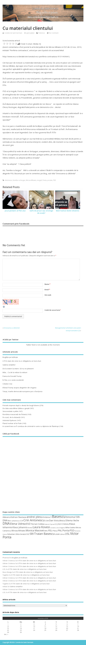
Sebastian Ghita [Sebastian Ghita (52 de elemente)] (13, 534)
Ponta (45, 180)
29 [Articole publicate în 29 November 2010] (8, 632)
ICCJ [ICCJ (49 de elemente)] (56, 524)
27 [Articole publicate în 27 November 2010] (67, 630)
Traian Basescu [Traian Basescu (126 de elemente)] (44, 534)
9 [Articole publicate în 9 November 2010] (20, 626)
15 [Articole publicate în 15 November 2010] (8, 628)
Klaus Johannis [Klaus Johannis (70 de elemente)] (19, 527)
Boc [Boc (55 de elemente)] (9, 520)
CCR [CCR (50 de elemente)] (21, 520)
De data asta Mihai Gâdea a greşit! (16, 408)
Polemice (41, 33)
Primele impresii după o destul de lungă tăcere (21, 405)
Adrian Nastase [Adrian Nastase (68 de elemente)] (18, 517)
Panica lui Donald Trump (12, 376)
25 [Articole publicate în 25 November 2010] (45, 630)
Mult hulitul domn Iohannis (67, 211)
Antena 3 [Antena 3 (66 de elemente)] (47, 517)
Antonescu (8, 180)
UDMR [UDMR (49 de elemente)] (57, 534)
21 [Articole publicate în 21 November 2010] (78, 628)
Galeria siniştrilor (9, 365)
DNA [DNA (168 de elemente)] (6, 523)
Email (47, 290)
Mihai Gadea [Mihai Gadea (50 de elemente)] (70, 527)
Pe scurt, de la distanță (11, 417)
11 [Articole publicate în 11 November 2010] (45, 626)
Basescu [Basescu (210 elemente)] (59, 516)
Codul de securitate (52, 310)
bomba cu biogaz (19, 180)
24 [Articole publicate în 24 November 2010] (34, 630)
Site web (48, 295)
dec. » (6, 634)
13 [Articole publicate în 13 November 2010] (67, 626)
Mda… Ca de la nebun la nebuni (15, 372)
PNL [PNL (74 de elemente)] (60, 530)
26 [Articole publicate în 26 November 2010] (56, 630)
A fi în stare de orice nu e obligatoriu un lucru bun (22, 361)
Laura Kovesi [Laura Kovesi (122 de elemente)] (41, 527)
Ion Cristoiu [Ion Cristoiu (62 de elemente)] (63, 524)
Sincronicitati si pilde (10, 411)
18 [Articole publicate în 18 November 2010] (45, 628)
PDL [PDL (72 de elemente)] (50, 530)
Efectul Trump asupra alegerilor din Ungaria (19, 388)
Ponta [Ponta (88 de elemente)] (65, 530)
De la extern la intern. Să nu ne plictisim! (18, 368)
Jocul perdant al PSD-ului (15, 211)
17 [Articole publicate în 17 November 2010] (34, 628)
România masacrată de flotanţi (15, 414)
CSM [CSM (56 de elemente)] (47, 520)
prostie (49, 180)
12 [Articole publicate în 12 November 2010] (56, 626)
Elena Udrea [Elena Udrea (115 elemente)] (18, 524)
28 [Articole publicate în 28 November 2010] (78, 630)
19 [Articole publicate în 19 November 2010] (56, 628)
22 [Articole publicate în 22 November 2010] (8, 630)
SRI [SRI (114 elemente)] (32, 534)
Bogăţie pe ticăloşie (10, 357)
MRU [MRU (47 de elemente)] (46, 531)
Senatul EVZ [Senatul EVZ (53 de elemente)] (24, 534)
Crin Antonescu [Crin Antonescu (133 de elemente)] (34, 520)
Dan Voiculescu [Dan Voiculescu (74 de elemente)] (57, 520)
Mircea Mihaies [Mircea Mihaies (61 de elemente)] (18, 530)
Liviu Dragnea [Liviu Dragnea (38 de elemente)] (60, 528)
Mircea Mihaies (31, 180)
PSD (54, 180)
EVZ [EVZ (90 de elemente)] (28, 523)
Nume (47, 284)
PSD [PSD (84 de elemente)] (72, 530)
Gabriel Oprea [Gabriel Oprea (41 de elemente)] (49, 524)
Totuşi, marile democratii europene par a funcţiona (22, 391)
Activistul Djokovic (9, 420)
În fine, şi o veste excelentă (13, 380)
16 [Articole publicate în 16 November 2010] (21, 628)
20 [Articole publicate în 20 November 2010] (67, 628)
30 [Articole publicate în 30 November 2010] (21, 632)
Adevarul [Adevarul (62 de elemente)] (7, 517)
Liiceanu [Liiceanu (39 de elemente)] (53, 528)
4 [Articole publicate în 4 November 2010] (45, 624)
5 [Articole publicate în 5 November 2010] (56, 624)
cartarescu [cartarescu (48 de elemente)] (15, 521)
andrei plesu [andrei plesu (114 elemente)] (35, 517)
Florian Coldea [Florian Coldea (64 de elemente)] (37, 524)
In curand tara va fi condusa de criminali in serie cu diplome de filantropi (31, 426)
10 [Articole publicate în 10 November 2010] (34, 626)
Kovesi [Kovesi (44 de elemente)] (30, 528)
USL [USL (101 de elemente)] (67, 534)
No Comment (53, 33)
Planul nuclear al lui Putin (12, 423)
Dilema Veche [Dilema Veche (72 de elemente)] (72, 520)
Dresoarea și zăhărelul (12, 328)
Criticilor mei (7, 384)
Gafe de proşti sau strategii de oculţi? (41, 212)
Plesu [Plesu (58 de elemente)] (54, 530)
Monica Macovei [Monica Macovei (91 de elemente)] (35, 530)
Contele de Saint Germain (13, 33)
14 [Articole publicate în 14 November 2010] (78, 626)
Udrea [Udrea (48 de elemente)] (62, 534)
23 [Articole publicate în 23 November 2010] (21, 630)
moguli (39, 180)
